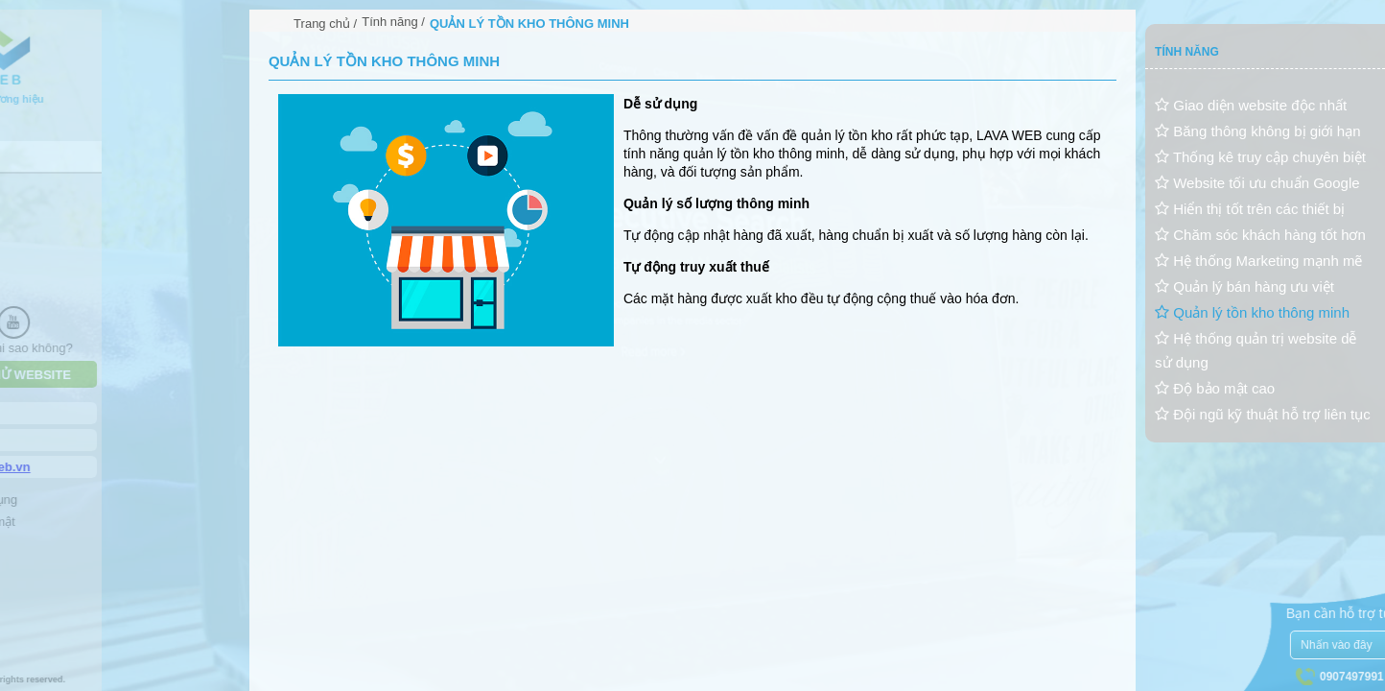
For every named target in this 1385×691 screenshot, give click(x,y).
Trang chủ (321, 23)
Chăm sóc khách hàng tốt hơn (1260, 234)
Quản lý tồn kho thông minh (1252, 312)
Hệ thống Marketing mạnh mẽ (1258, 260)
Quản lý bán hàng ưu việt (1244, 286)
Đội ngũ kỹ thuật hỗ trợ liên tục (1263, 414)
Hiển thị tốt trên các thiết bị (1250, 209)
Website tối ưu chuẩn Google (1257, 183)
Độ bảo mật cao (1215, 388)
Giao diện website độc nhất (1251, 105)
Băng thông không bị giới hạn (1257, 131)
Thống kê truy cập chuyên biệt (1260, 157)
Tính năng (390, 21)
